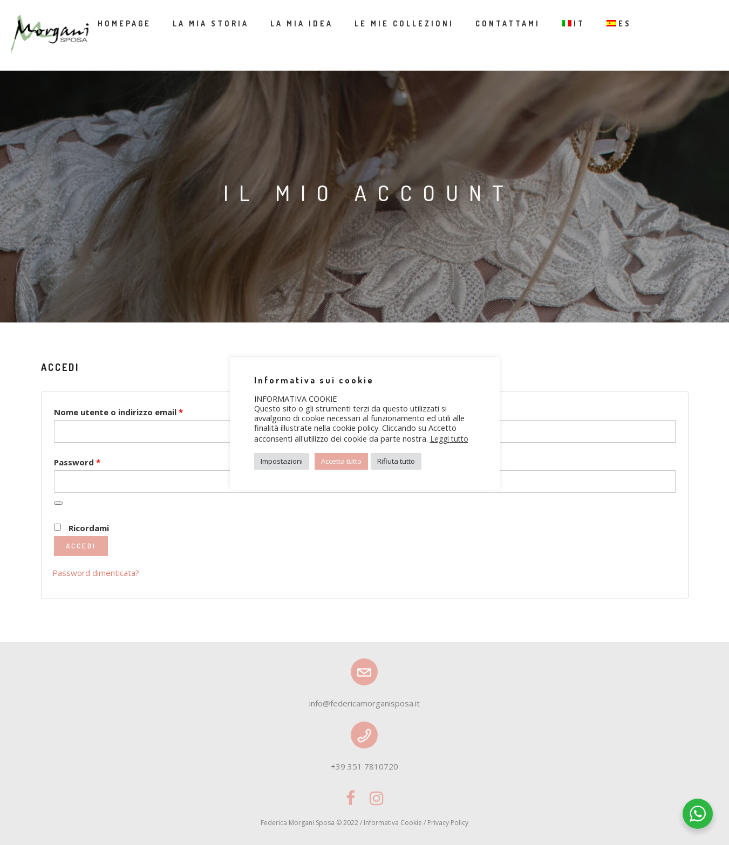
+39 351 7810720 (364, 766)
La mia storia (211, 23)
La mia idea (301, 23)
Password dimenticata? (95, 572)
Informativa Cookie (393, 822)
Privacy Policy (447, 822)
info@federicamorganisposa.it (364, 703)
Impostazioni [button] (282, 461)
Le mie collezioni (404, 23)
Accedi (81, 545)
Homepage (124, 23)
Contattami (507, 23)
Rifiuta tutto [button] (396, 461)
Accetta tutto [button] (341, 461)
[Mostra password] (58, 503)
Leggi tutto (449, 439)
